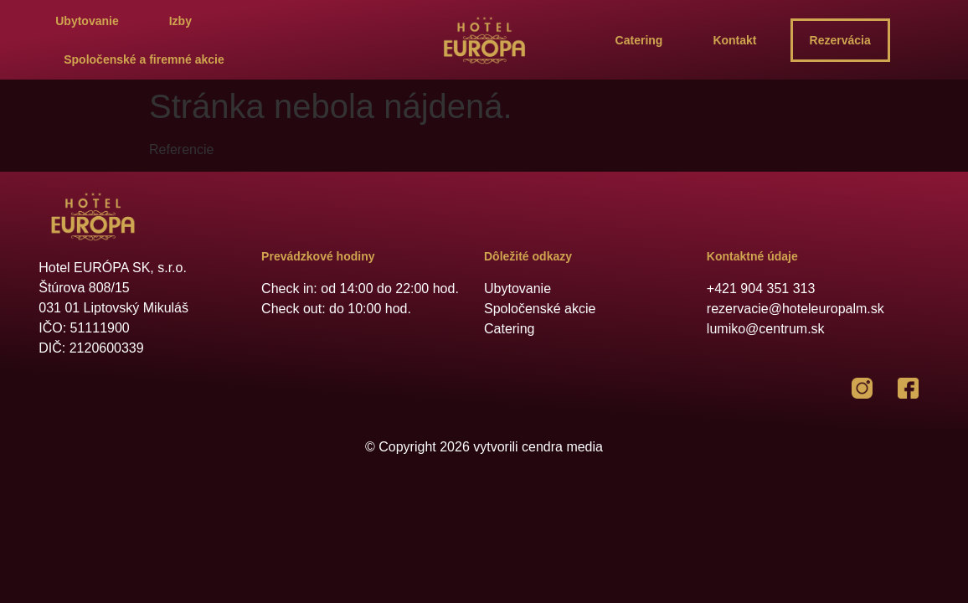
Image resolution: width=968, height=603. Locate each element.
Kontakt (734, 40)
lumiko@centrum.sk (766, 329)
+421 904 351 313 (761, 288)
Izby (180, 21)
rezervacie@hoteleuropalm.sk (795, 309)
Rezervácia (840, 40)
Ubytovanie (86, 21)
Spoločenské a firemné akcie (144, 59)
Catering (639, 40)
